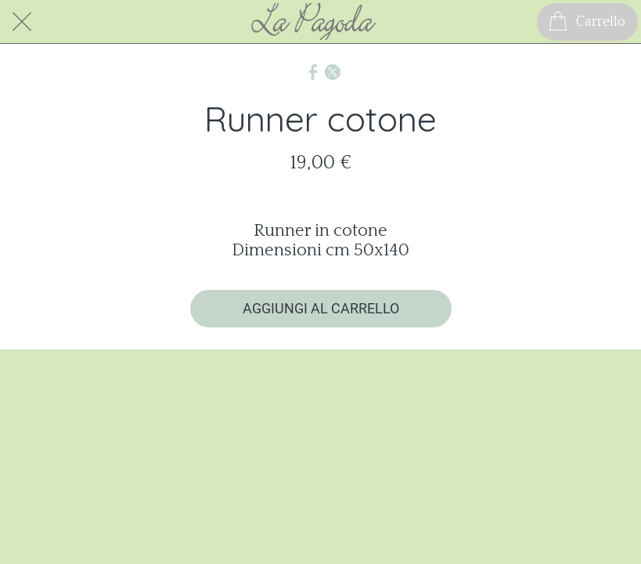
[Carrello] (587, 22)
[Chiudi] (22, 22)
